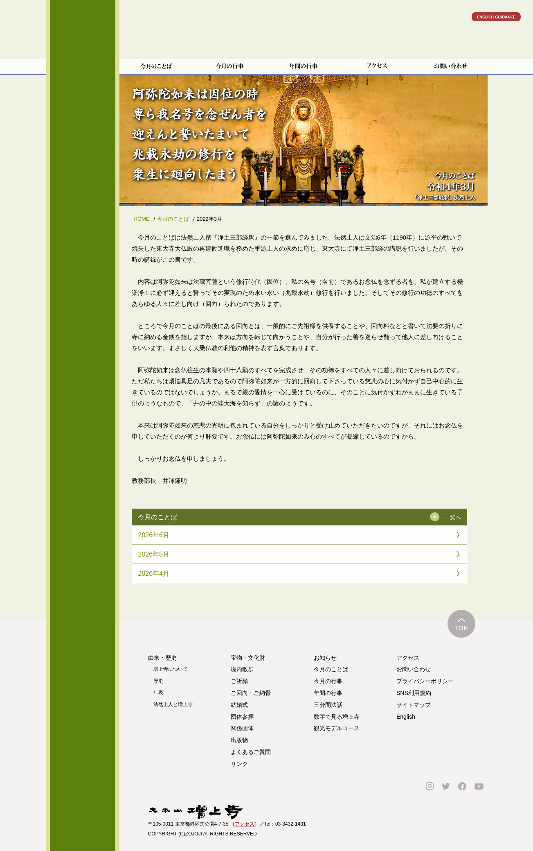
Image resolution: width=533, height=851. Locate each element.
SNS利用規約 (413, 693)
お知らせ (325, 657)
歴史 (158, 681)
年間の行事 (328, 693)
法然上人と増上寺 (173, 704)
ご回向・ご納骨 (82, 191)
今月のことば (173, 219)
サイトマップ (413, 705)
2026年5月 (154, 554)
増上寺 (82, 51)
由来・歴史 (82, 112)
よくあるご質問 (82, 316)
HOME (142, 219)
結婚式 (82, 210)
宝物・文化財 (82, 132)
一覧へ (452, 517)
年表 (158, 692)
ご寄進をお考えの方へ (82, 289)
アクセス (407, 657)
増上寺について (170, 669)
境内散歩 (82, 151)
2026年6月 (154, 535)
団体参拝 (242, 716)
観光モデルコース (337, 728)
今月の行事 (328, 681)
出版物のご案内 (82, 269)
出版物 (239, 740)
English (405, 716)
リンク (82, 336)
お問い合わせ (413, 669)
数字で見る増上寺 (337, 716)
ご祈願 (82, 171)
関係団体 (82, 250)
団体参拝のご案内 (82, 230)
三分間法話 (328, 705)
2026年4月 (154, 573)
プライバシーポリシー (425, 681)
